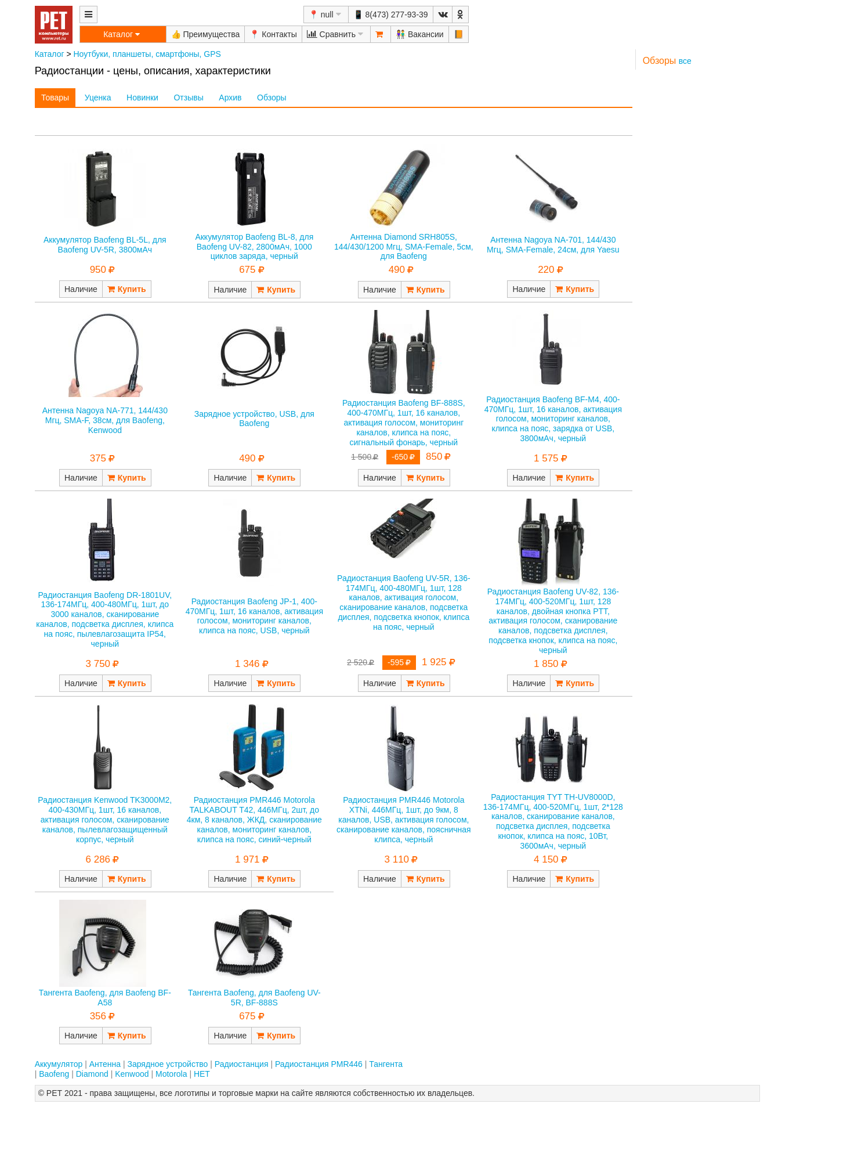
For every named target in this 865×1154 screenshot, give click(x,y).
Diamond (92, 1074)
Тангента (386, 1064)
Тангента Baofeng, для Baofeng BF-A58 (105, 997)
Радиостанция (242, 1064)
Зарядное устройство (167, 1064)
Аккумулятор (59, 1064)
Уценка (98, 97)
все (685, 61)
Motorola (171, 1074)
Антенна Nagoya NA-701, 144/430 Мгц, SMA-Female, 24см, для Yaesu (553, 244)
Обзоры (272, 97)
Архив (230, 97)
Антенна (105, 1064)
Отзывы (188, 97)
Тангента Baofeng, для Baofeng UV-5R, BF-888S (254, 997)
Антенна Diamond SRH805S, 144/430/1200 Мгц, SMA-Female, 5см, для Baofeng (403, 246)
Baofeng (54, 1074)
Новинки (142, 97)
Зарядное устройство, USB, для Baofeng (254, 418)
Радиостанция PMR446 (319, 1064)
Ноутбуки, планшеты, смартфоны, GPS (147, 54)
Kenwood (132, 1074)
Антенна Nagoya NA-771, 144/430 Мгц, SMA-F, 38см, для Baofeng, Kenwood (105, 420)
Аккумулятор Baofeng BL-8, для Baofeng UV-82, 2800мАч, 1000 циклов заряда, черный (254, 246)
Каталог (49, 54)
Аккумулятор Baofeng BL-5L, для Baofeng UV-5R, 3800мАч (105, 244)
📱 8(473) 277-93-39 (390, 14)
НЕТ (202, 1074)
